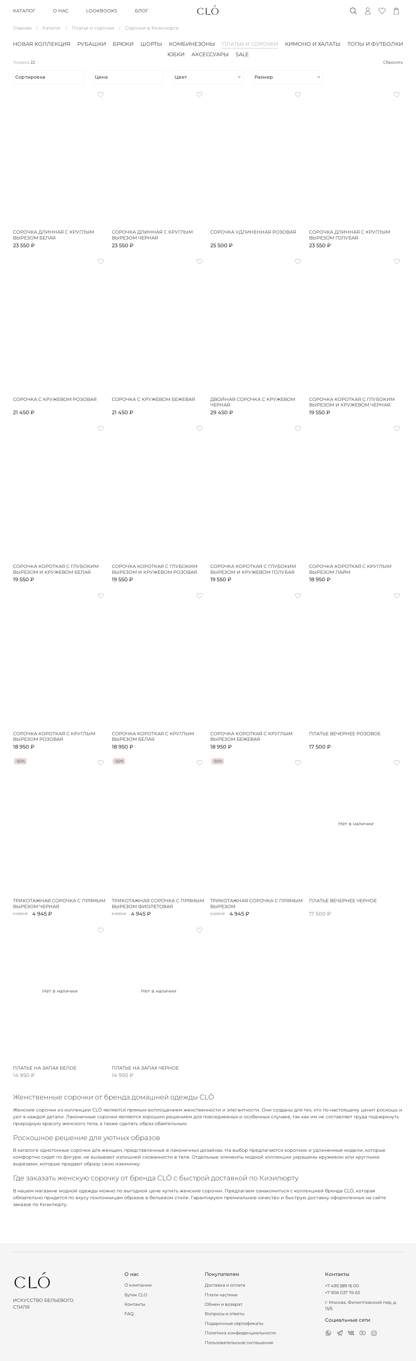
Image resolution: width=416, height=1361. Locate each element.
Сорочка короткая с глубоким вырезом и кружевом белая (55, 569)
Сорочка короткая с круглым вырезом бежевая (251, 736)
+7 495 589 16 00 (342, 1285)
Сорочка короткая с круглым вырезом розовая (54, 736)
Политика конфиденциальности (240, 1332)
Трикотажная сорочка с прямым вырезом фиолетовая (158, 903)
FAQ (129, 1313)
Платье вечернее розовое (345, 734)
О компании (138, 1285)
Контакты (134, 1304)
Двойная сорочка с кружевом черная (252, 402)
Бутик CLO (135, 1294)
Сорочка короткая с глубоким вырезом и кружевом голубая (253, 569)
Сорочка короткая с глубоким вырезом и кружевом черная (352, 402)
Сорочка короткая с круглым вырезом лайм (350, 569)
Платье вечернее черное (343, 901)
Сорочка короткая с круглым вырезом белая (153, 736)
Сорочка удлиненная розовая (253, 232)
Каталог (51, 28)
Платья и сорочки (93, 28)
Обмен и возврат (223, 1304)
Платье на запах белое (44, 1068)
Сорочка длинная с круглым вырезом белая (53, 235)
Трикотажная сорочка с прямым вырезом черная (59, 903)
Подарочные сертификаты (234, 1323)
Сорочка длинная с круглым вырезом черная (152, 235)
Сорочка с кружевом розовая (55, 399)
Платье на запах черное (145, 1068)
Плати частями (221, 1294)
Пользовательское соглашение (239, 1342)
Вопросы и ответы (224, 1313)
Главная (22, 28)
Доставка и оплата (225, 1285)
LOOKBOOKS (101, 11)
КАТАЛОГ (24, 11)
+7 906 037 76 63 (342, 1292)
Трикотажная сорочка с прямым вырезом (256, 903)
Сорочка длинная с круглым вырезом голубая (349, 235)
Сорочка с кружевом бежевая (153, 399)
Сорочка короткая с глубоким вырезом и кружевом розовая (154, 569)
